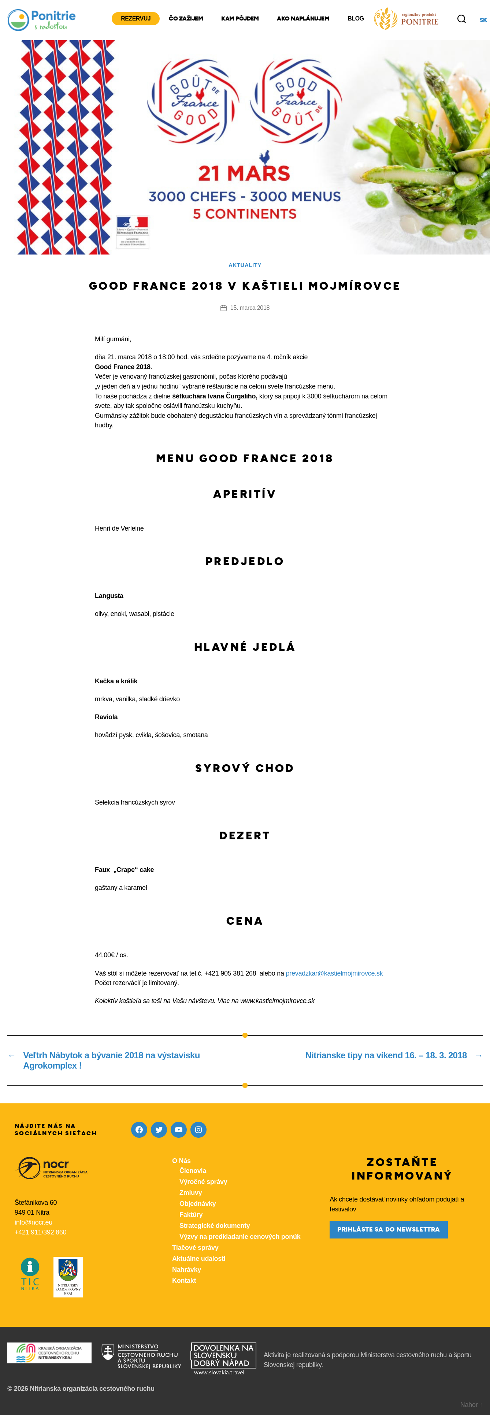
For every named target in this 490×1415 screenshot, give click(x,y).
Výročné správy (203, 1181)
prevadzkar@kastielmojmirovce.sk (334, 973)
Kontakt (184, 1280)
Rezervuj (136, 18)
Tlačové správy (195, 1247)
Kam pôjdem (240, 19)
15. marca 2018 (250, 308)
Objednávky (197, 1203)
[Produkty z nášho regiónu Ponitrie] (406, 18)
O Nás (181, 1161)
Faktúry (191, 1214)
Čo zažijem (186, 19)
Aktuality (245, 265)
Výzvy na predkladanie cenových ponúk (239, 1236)
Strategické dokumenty (214, 1225)
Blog (356, 18)
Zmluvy (190, 1192)
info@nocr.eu (33, 1222)
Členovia (192, 1170)
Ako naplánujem (303, 19)
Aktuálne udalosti (198, 1258)
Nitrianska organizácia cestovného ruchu (92, 1388)
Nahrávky (186, 1269)
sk (483, 20)
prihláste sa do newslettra (388, 1229)
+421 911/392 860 (40, 1232)
